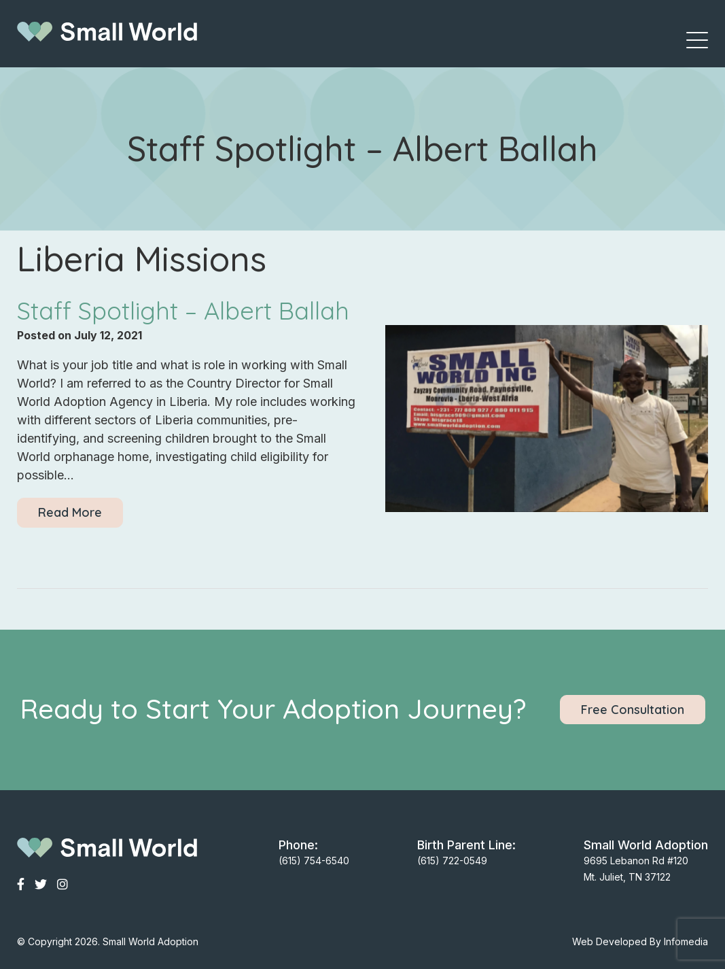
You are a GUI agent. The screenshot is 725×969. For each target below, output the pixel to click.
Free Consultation (632, 709)
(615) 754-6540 (314, 860)
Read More (70, 512)
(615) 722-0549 (452, 860)
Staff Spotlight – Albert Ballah (183, 310)
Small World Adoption (150, 941)
